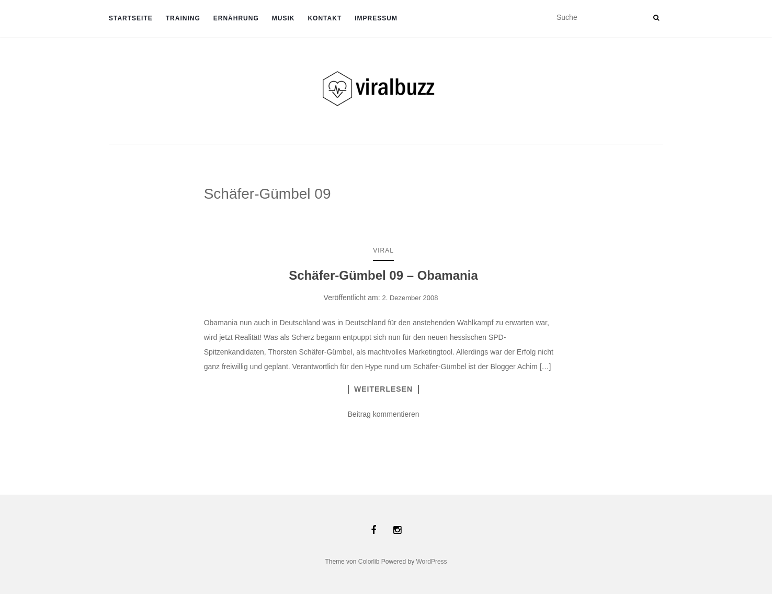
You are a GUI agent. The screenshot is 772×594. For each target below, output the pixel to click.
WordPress (431, 561)
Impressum (376, 18)
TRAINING (183, 18)
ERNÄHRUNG (236, 18)
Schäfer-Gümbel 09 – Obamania (383, 275)
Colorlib (369, 561)
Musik (283, 18)
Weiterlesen (383, 389)
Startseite (131, 18)
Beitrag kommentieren (383, 414)
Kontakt (325, 18)
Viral (383, 250)
